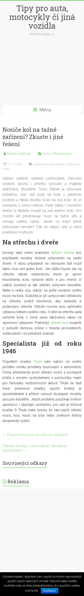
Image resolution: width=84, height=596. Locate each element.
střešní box (73, 164)
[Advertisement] (42, 75)
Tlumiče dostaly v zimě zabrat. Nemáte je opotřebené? (34, 448)
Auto (46, 154)
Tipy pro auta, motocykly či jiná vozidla (42, 17)
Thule (5, 169)
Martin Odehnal (18, 154)
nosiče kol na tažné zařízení (49, 164)
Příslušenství (61, 154)
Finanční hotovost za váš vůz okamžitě (35, 435)
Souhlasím (49, 590)
